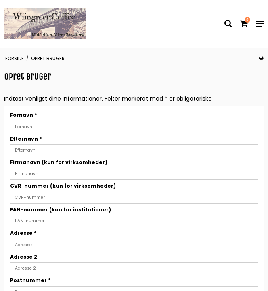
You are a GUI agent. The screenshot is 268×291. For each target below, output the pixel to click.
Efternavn (26, 139)
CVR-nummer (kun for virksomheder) (63, 186)
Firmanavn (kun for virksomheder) (58, 162)
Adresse (23, 233)
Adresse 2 (23, 257)
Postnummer (30, 280)
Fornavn (23, 115)
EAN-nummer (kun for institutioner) (60, 210)
